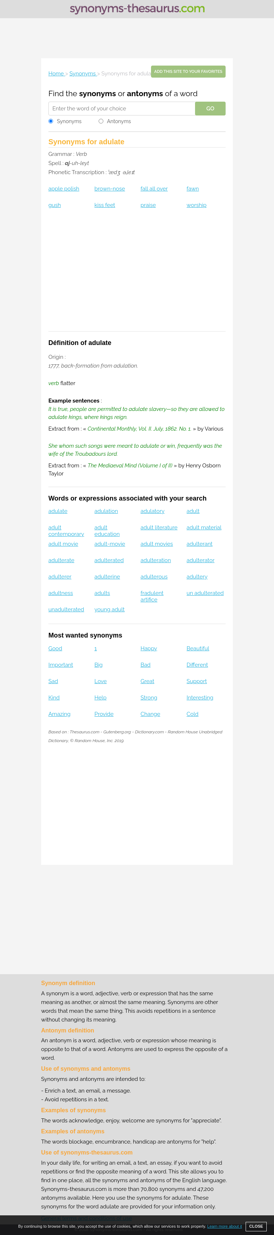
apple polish (63, 188)
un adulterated (205, 593)
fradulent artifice (151, 596)
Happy (148, 648)
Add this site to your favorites (188, 71)
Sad (53, 681)
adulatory (152, 511)
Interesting (200, 697)
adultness (60, 593)
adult (193, 511)
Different (197, 665)
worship (197, 205)
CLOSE (256, 1226)
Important (60, 665)
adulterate (61, 560)
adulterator (201, 560)
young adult (110, 609)
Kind (54, 697)
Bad (145, 665)
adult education (107, 530)
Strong (148, 697)
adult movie (63, 544)
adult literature (159, 527)
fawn (193, 188)
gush (54, 205)
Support (197, 681)
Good (55, 648)
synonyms (97, 93)
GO (210, 108)
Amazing (59, 714)
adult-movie (110, 544)
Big (99, 665)
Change (150, 714)
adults (102, 593)
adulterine (107, 576)
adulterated (109, 560)
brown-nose (110, 188)
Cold (193, 714)
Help (101, 697)
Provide (104, 714)
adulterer (59, 576)
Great (147, 681)
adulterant (200, 544)
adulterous (153, 576)
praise (148, 205)
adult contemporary (66, 530)
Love (101, 681)
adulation (106, 511)
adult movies (156, 544)
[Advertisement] (137, 38)
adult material (204, 527)
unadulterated (66, 609)
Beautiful (198, 648)
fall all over (154, 188)
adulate (57, 511)
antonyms (145, 93)
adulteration (155, 560)
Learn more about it (224, 1226)
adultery (197, 576)
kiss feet (105, 205)
